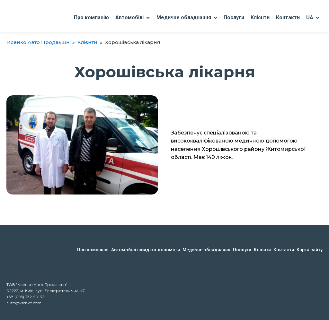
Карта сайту (310, 249)
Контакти (288, 17)
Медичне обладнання (186, 17)
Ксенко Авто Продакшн (38, 42)
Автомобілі (132, 17)
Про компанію (91, 17)
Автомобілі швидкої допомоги (145, 249)
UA (312, 17)
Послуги (234, 17)
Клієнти (260, 17)
